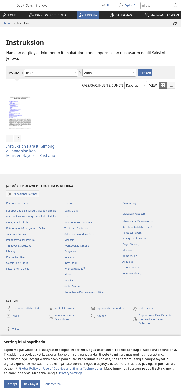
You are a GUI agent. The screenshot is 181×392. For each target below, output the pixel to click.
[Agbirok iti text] (156, 5)
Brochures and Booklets (78, 222)
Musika (68, 280)
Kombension (129, 256)
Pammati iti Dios (15, 257)
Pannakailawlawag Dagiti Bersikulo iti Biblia (31, 216)
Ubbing (10, 251)
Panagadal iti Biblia (17, 222)
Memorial (127, 250)
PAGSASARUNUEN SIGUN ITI (102, 85)
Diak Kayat (30, 384)
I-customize (52, 384)
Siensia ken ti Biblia (17, 263)
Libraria (6, 23)
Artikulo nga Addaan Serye (79, 234)
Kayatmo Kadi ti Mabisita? (137, 227)
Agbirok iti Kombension (107, 308)
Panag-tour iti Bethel (134, 238)
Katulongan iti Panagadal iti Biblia (25, 228)
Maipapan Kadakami (134, 213)
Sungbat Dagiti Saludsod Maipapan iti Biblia (31, 210)
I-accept (11, 384)
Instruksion (71, 263)
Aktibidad (127, 261)
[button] (47, 15)
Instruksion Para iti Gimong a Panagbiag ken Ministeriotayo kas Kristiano (30, 151)
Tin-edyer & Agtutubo (18, 245)
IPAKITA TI (15, 73)
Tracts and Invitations (76, 228)
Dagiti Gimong (130, 244)
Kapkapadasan (130, 267)
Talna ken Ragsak (16, 234)
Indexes (69, 257)
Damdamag (129, 203)
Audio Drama (72, 286)
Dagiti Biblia (71, 210)
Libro (67, 216)
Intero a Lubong (131, 273)
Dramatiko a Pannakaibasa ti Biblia (84, 292)
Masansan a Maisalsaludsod (138, 221)
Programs (70, 251)
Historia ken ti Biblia (17, 268)
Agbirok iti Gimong (62, 308)
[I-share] (175, 23)
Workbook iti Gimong (76, 245)
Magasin (69, 239)
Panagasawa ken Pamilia (20, 239)
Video (67, 274)
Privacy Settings (70, 373)
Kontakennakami (132, 232)
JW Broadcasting (74, 268)
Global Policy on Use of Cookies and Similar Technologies (61, 368)
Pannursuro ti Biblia (17, 203)
